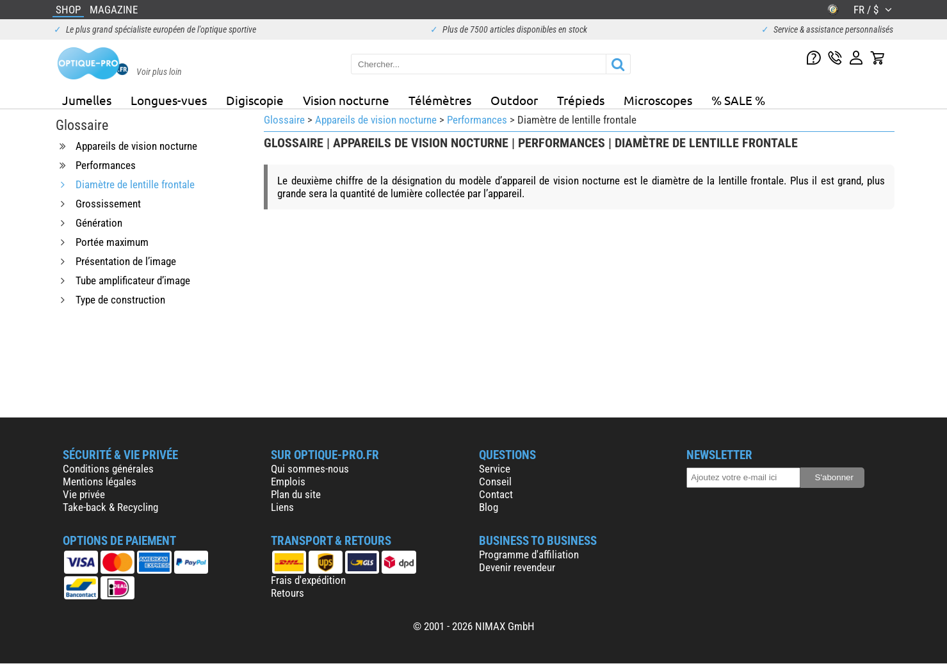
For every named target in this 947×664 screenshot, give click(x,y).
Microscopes (658, 100)
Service (494, 468)
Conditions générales (108, 468)
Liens (282, 507)
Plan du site (296, 494)
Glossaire (284, 119)
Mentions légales (99, 481)
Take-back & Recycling (110, 507)
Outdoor (514, 100)
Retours (287, 593)
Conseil (495, 481)
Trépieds (580, 100)
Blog (488, 507)
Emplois (288, 481)
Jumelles (86, 100)
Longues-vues (169, 100)
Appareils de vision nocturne (376, 119)
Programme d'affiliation (529, 554)
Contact (496, 494)
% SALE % (738, 100)
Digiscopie (255, 100)
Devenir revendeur (517, 567)
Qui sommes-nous (310, 468)
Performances (477, 119)
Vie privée (84, 494)
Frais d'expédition (308, 580)
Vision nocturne (346, 100)
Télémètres (440, 100)
